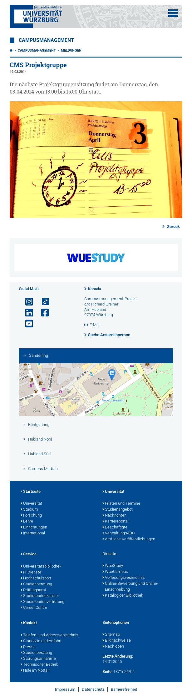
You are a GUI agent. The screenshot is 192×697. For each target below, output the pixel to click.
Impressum (65, 689)
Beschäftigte (114, 527)
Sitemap (111, 635)
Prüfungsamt (33, 590)
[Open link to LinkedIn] (26, 312)
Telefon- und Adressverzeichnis (49, 635)
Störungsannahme (38, 659)
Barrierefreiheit (124, 689)
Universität (31, 504)
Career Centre (34, 608)
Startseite (31, 492)
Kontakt (94, 289)
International (33, 533)
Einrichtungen (34, 527)
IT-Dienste (31, 572)
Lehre (27, 521)
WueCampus (115, 572)
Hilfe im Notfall (35, 671)
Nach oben (113, 646)
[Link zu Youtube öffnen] (26, 323)
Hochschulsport (36, 578)
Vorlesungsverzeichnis (123, 578)
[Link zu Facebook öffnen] (42, 312)
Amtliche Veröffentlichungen (128, 539)
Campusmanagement (46, 40)
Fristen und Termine (121, 504)
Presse (28, 647)
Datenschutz (93, 689)
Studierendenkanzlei (40, 596)
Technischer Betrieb (39, 665)
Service (29, 554)
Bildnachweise (116, 641)
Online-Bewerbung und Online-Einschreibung (130, 587)
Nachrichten (114, 515)
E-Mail (95, 324)
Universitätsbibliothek (41, 566)
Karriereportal (115, 521)
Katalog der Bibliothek (122, 596)
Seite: (107, 671)
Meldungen (71, 50)
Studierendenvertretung (42, 602)
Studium (29, 510)
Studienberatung (36, 584)
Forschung (31, 515)
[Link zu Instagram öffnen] (26, 301)
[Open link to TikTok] (42, 301)
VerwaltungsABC (118, 533)
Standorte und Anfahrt (41, 641)
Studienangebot (117, 510)
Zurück (173, 226)
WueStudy (112, 566)
